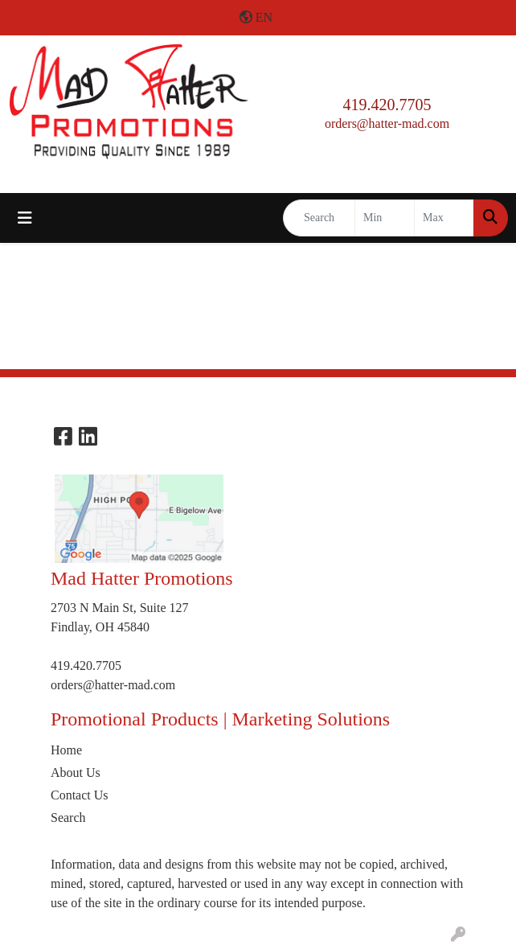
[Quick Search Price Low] (384, 217)
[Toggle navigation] (25, 218)
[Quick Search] (319, 217)
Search (68, 817)
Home (66, 750)
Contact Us (80, 795)
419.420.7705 (387, 104)
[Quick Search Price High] (444, 217)
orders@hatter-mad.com (387, 123)
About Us (75, 772)
